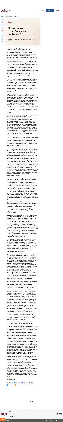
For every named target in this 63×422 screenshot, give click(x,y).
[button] (2, 19)
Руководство (20, 411)
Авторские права (13, 414)
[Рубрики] (58, 10)
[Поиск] (33, 10)
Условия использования (25, 414)
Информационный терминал (38, 411)
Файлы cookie (12, 416)
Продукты (27, 411)
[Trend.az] (6, 10)
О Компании (12, 411)
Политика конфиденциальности (40, 414)
